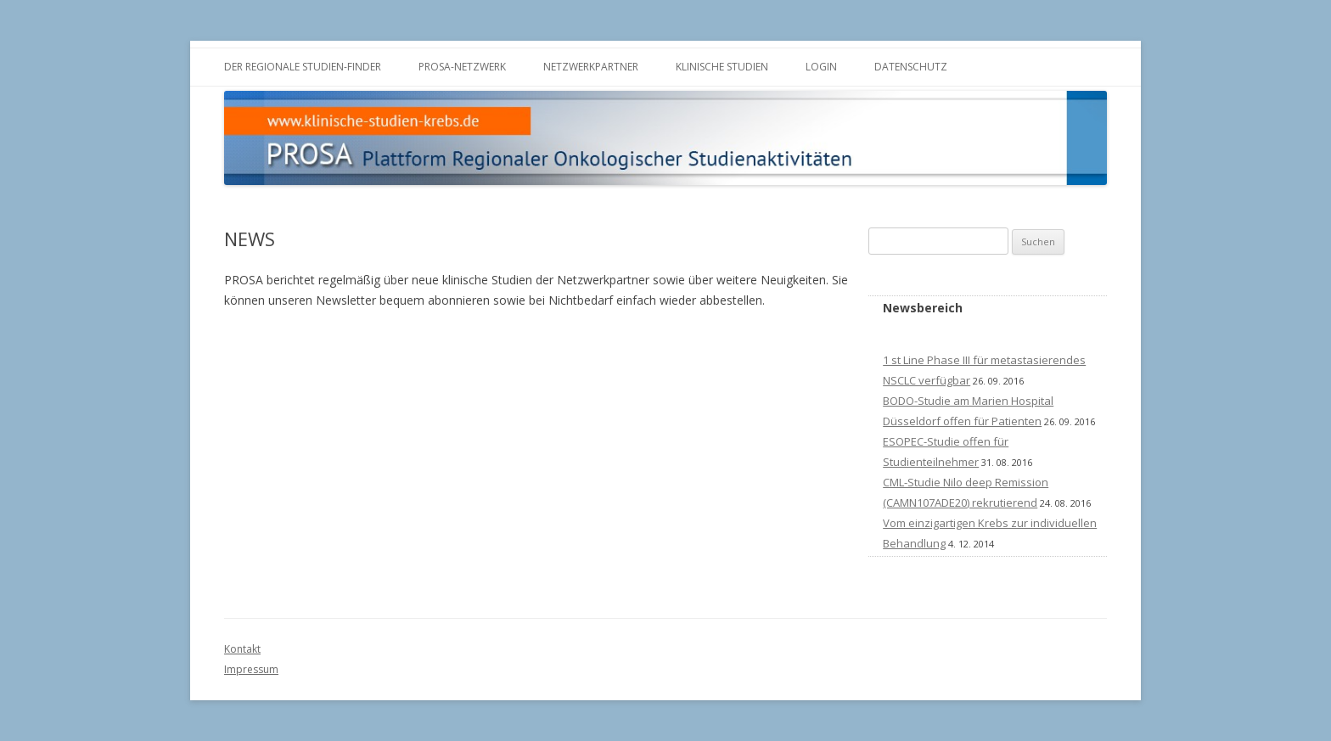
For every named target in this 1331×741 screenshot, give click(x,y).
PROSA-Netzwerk (462, 66)
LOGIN (821, 66)
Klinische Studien (722, 66)
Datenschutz (910, 66)
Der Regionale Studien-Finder (302, 66)
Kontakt (242, 649)
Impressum (251, 669)
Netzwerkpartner (590, 66)
